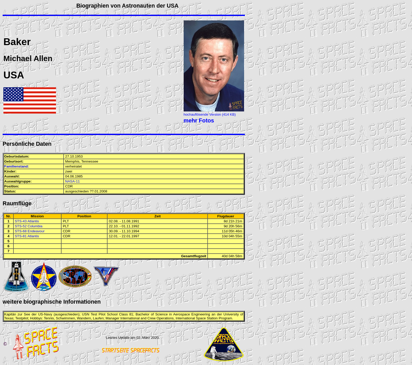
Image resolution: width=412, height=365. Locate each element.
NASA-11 (72, 181)
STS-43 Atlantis (27, 221)
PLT (66, 221)
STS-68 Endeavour (29, 231)
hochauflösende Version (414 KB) (210, 114)
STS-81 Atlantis (27, 236)
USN (85, 314)
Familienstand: (16, 166)
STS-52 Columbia (28, 226)
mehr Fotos (199, 120)
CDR (69, 186)
